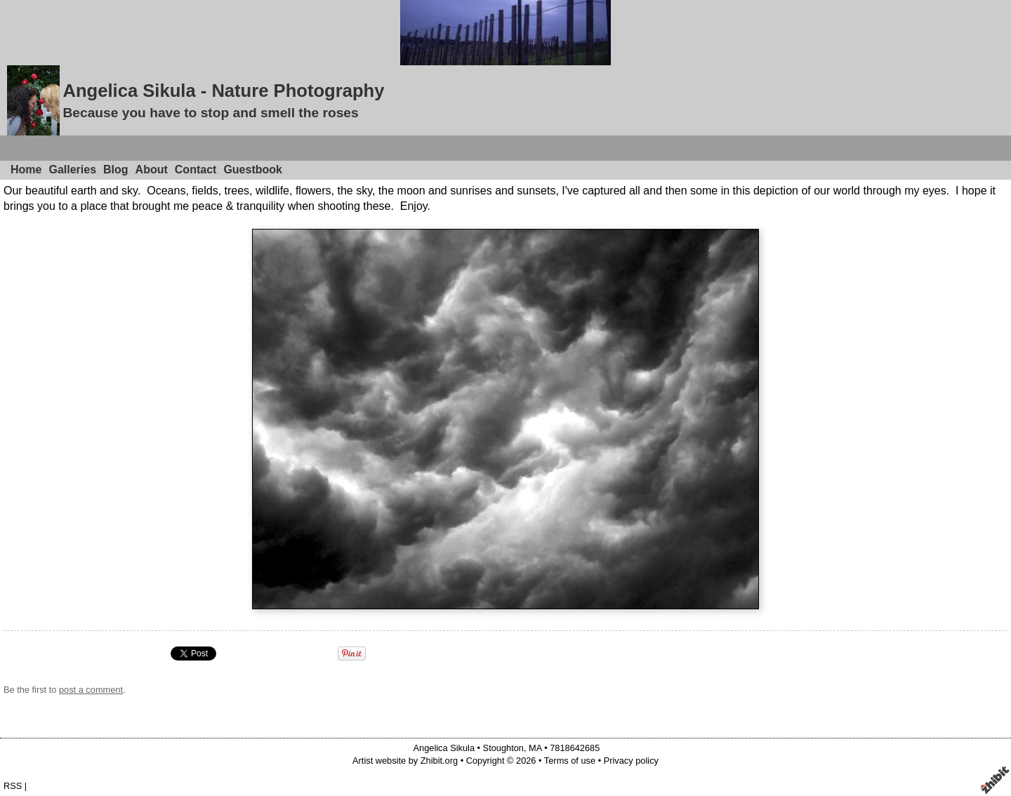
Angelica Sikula (444, 748)
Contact (196, 169)
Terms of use (569, 760)
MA (535, 748)
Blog (115, 169)
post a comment (91, 689)
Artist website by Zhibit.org (405, 760)
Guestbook (252, 169)
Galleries (72, 169)
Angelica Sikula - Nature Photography (223, 90)
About (152, 169)
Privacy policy (631, 760)
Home (26, 169)
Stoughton (503, 748)
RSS (13, 786)
